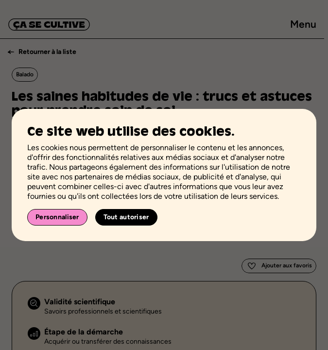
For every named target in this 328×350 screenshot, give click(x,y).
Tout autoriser (126, 217)
